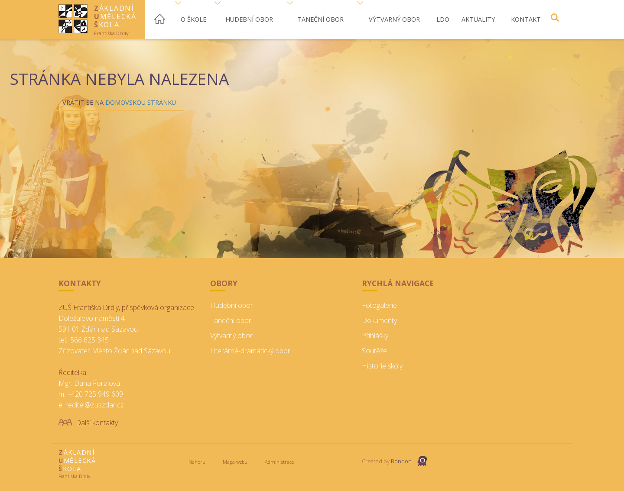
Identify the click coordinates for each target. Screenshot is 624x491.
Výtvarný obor (394, 19)
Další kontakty (97, 422)
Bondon (401, 461)
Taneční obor (320, 19)
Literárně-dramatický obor (250, 350)
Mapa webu (235, 462)
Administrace (279, 462)
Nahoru (196, 462)
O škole (193, 19)
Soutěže (374, 350)
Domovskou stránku (140, 102)
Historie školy (382, 366)
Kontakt (526, 19)
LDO (442, 19)
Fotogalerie (379, 305)
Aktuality (478, 19)
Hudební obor (249, 19)
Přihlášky (375, 335)
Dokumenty (379, 320)
